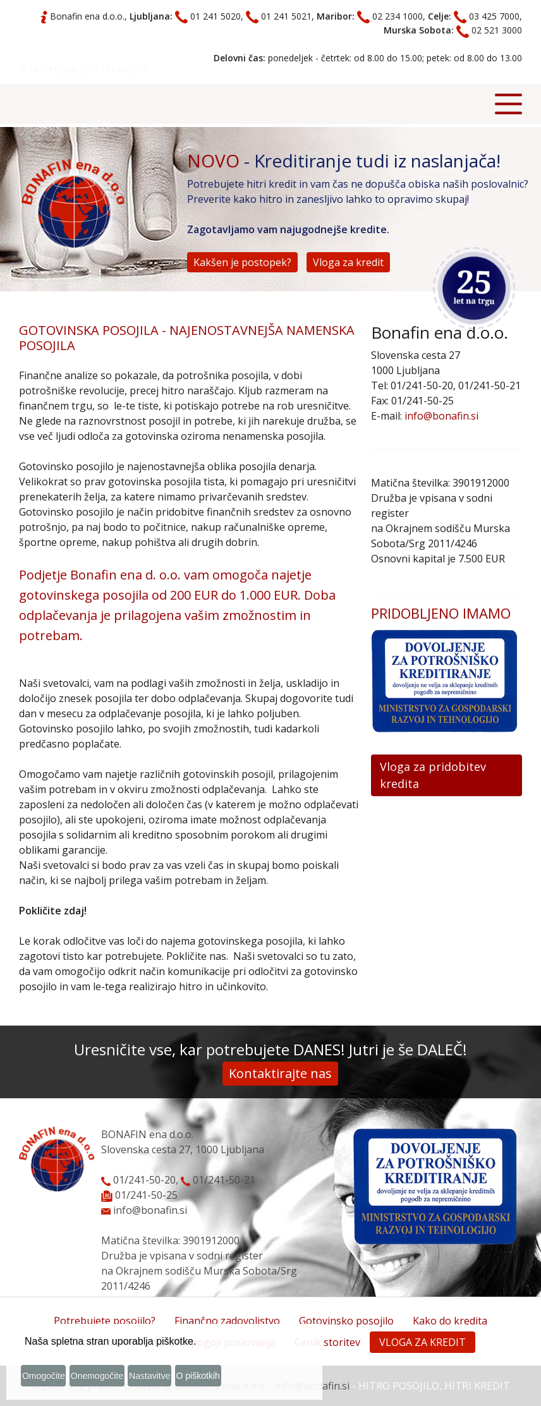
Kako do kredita (450, 1321)
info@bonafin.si (441, 416)
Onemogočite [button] (118, 1379)
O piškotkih (245, 1379)
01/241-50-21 (218, 1180)
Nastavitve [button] (184, 1379)
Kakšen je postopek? (242, 262)
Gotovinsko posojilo (346, 1321)
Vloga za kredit (348, 262)
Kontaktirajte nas (280, 1073)
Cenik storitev (327, 1342)
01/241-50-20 (138, 1180)
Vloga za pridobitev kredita (433, 775)
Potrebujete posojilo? (104, 1321)
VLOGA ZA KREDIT (422, 1342)
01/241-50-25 (146, 1195)
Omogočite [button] (52, 1379)
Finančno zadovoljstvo (227, 1321)
